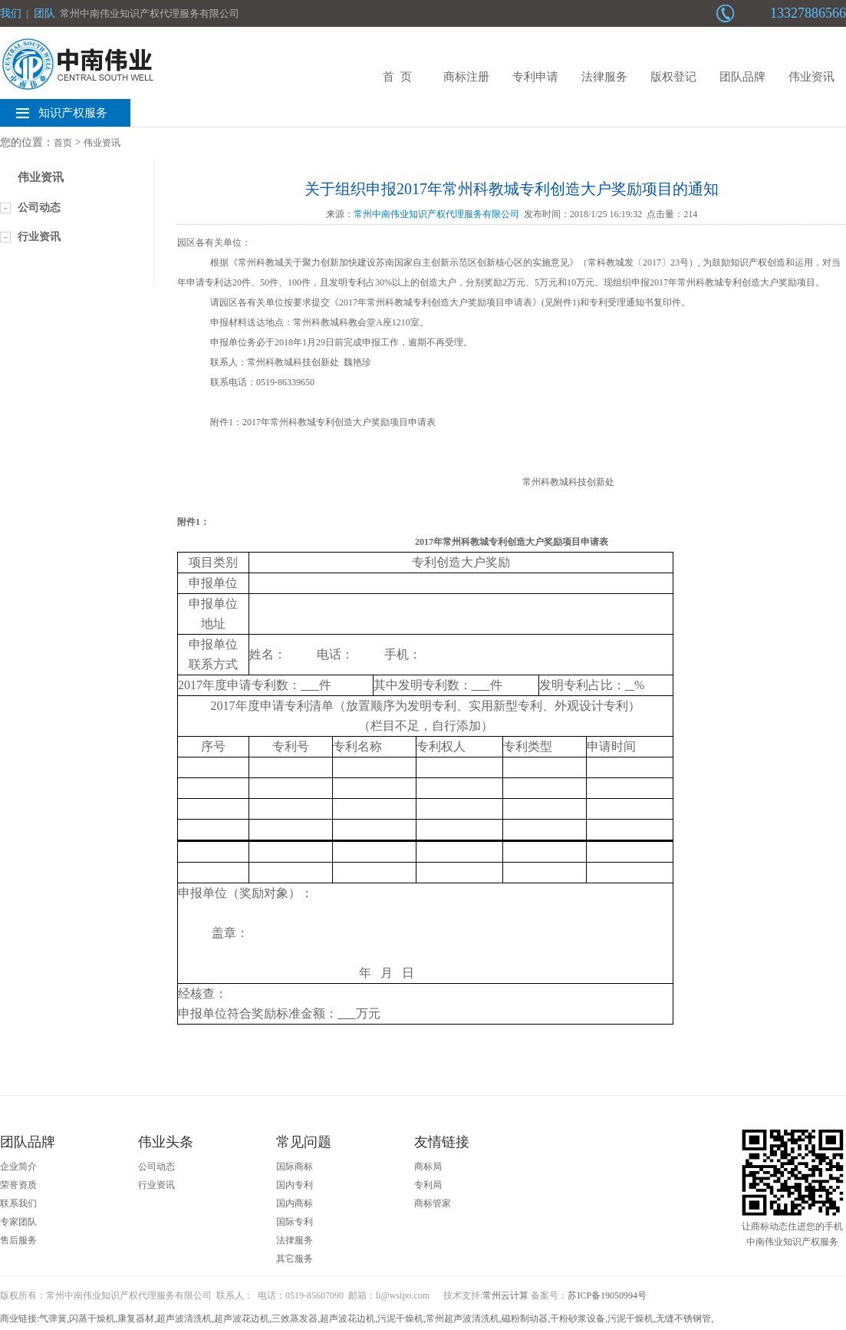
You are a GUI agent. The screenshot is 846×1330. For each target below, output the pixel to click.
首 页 (397, 77)
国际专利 (294, 1221)
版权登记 (673, 77)
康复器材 (135, 1318)
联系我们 (18, 1203)
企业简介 (18, 1166)
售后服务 (18, 1240)
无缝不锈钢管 (683, 1318)
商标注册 (466, 77)
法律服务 (604, 77)
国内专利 (294, 1185)
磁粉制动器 (525, 1318)
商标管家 (432, 1203)
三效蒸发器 (295, 1318)
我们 (10, 13)
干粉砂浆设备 (577, 1318)
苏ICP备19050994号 (607, 1295)
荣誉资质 (18, 1185)
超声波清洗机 (184, 1318)
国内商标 (294, 1203)
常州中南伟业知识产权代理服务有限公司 (436, 214)
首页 (63, 142)
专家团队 (18, 1221)
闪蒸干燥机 (92, 1318)
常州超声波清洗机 (462, 1318)
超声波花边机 (241, 1318)
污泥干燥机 (400, 1318)
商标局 (428, 1166)
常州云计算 (505, 1295)
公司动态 (39, 207)
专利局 (428, 1185)
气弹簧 (53, 1318)
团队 (44, 13)
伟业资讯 (811, 77)
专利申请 (535, 77)
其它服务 (294, 1258)
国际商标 (294, 1166)
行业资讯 (39, 237)
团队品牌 (742, 77)
